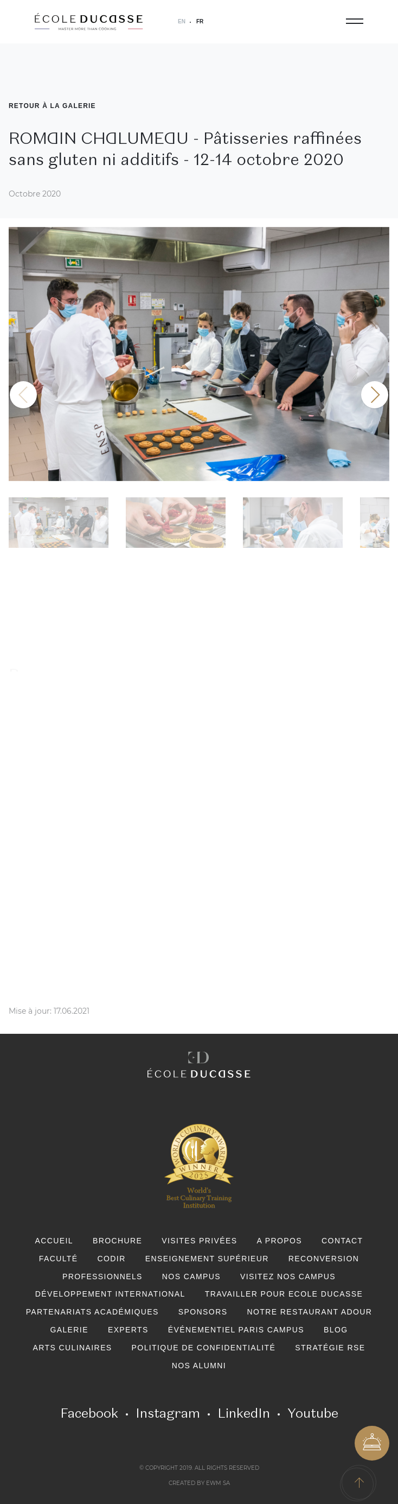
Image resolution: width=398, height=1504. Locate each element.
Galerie (69, 1329)
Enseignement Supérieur (207, 1258)
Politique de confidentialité (204, 1347)
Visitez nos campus (288, 1276)
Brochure (117, 1240)
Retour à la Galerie (52, 106)
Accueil (54, 1240)
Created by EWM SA (199, 1483)
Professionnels (102, 1276)
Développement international (110, 1294)
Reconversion (323, 1258)
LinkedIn (243, 1413)
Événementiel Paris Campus (236, 1329)
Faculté (58, 1258)
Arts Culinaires (72, 1347)
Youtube (312, 1413)
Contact (342, 1240)
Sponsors (203, 1311)
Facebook (89, 1413)
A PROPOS (280, 1240)
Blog (336, 1329)
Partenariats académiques (92, 1311)
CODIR (112, 1258)
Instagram (168, 1413)
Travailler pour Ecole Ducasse (284, 1294)
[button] (374, 394)
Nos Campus (191, 1276)
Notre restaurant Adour (309, 1311)
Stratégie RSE (330, 1347)
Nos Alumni (199, 1365)
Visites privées (199, 1240)
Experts (128, 1329)
